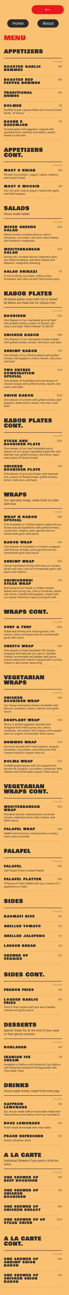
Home (17, 23)
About (48, 23)
